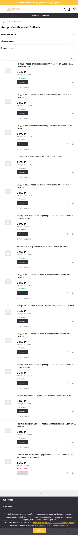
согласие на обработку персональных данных (53, 522)
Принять (39, 530)
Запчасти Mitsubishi (14, 22)
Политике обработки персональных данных (48, 525)
